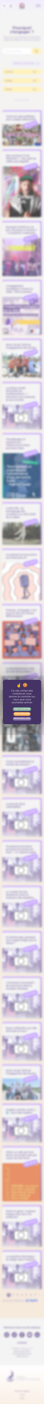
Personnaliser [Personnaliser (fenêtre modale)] (22, 719)
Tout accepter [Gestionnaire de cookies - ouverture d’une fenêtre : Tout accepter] (22, 709)
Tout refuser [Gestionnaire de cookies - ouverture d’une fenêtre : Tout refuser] (22, 714)
